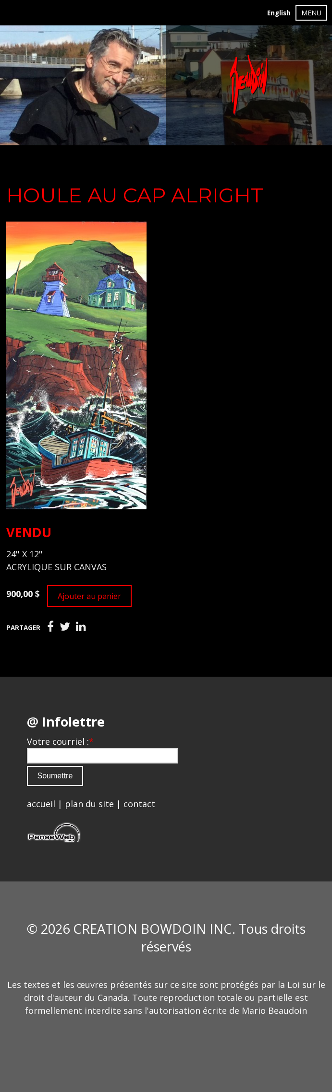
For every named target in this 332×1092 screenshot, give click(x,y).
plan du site (89, 804)
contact (139, 804)
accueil (41, 804)
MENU (311, 12)
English (279, 13)
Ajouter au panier (89, 596)
